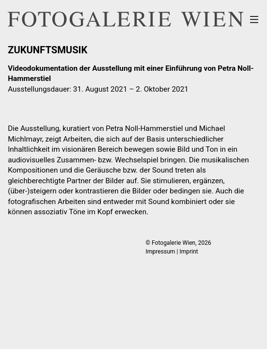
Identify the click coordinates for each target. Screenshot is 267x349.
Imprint (188, 251)
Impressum (160, 251)
